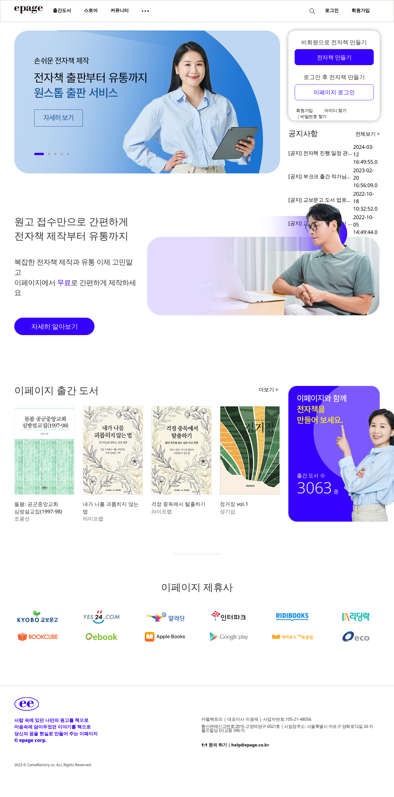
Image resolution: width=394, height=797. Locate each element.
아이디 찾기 (335, 110)
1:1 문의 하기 (214, 745)
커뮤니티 (119, 10)
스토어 (91, 10)
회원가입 (360, 10)
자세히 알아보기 (54, 326)
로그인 (332, 10)
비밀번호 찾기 (313, 116)
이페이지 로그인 (334, 92)
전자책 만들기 (334, 57)
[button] (145, 10)
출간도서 (62, 10)
